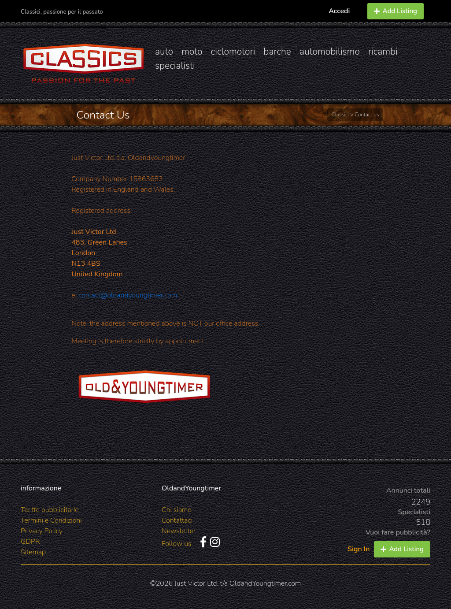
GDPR (30, 541)
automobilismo (329, 51)
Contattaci (177, 520)
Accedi (339, 11)
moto (192, 51)
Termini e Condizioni (51, 520)
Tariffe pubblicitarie (50, 510)
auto (164, 51)
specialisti (175, 65)
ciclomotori (233, 51)
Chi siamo (177, 510)
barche (277, 51)
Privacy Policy (42, 531)
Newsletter (179, 531)
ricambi (383, 51)
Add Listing (395, 11)
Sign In (358, 549)
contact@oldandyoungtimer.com (127, 295)
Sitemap (33, 552)
